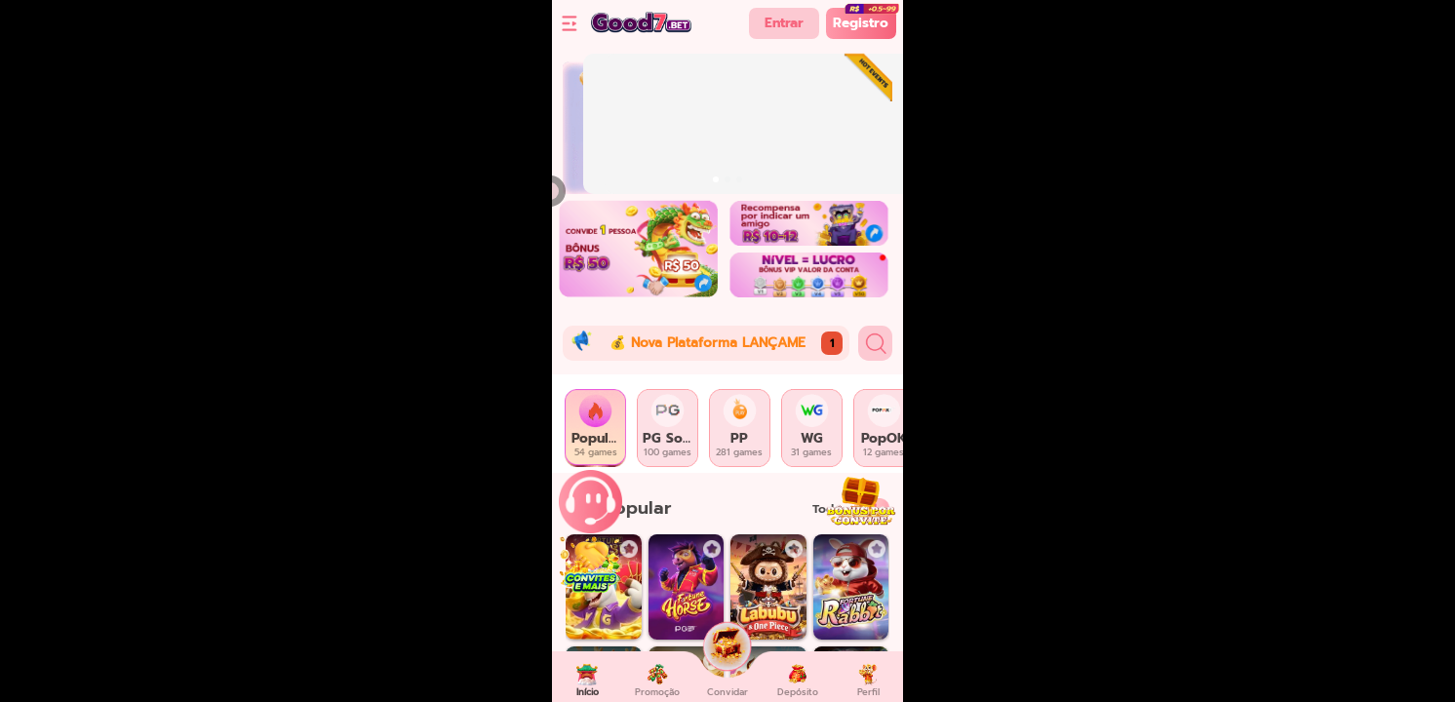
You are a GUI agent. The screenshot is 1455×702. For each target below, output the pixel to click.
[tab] (596, 428)
